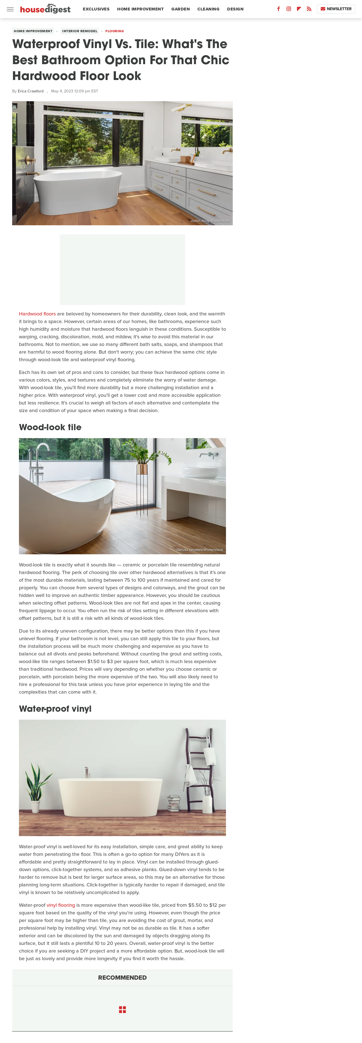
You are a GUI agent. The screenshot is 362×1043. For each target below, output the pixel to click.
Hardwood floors (37, 313)
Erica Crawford (31, 91)
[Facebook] (278, 10)
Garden (180, 9)
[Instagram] (288, 10)
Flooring (114, 31)
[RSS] (309, 10)
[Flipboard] (299, 10)
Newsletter (336, 9)
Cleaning (208, 9)
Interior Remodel (79, 31)
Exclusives (96, 9)
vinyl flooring (61, 905)
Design (235, 9)
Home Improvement (140, 9)
